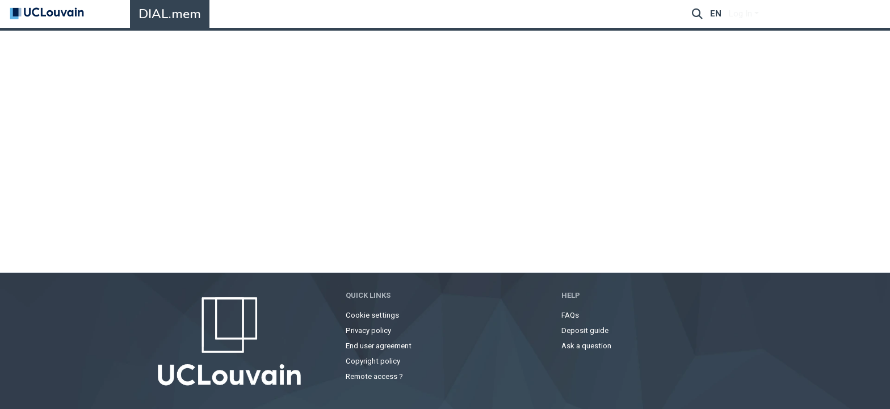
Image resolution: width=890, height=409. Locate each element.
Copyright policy (373, 361)
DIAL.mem (169, 14)
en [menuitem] (715, 14)
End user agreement (379, 345)
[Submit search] (697, 13)
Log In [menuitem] (740, 14)
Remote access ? (374, 376)
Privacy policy (368, 330)
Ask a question (586, 345)
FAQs (570, 315)
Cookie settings (372, 315)
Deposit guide (584, 330)
